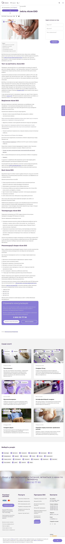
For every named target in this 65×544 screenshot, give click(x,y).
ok (57, 540)
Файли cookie (37, 540)
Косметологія (49, 456)
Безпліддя (6, 453)
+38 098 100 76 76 (54, 506)
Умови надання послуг (7, 527)
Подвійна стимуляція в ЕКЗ (24, 506)
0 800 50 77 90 (20, 317)
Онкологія (27, 459)
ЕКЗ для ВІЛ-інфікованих (39, 508)
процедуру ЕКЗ (20, 90)
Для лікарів (43, 453)
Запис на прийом (29, 321)
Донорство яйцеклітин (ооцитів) (39, 504)
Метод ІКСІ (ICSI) (38, 501)
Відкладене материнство (24, 501)
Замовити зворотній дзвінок (11, 321)
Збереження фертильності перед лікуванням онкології (40, 512)
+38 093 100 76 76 (54, 508)
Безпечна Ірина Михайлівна (11, 331)
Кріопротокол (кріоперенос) (37, 516)
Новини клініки (7, 459)
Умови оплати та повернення (8, 529)
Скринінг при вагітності (23, 513)
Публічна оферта (6, 525)
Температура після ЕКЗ (8, 49)
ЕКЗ (15, 21)
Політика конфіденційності (8, 524)
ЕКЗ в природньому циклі (24, 504)
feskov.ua (13, 539)
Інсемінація (25, 456)
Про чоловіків (7, 462)
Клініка (40, 456)
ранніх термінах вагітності (15, 165)
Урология (23, 462)
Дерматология (34, 453)
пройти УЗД (9, 95)
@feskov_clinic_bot (54, 514)
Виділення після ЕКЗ (7, 46)
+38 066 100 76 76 (54, 507)
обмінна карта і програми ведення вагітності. (26, 283)
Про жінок (7, 353)
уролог (15, 462)
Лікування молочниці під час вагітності (24, 510)
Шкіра (31, 462)
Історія (33, 456)
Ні (10, 13)
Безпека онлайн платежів (7, 522)
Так (10, 10)
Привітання (45, 459)
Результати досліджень (37, 522)
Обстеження (24, 351)
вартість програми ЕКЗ (11, 285)
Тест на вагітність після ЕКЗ (8, 44)
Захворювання (17, 410)
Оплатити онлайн (8, 505)
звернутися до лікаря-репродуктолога (13, 57)
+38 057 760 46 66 (54, 509)
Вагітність (7, 21)
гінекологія (23, 453)
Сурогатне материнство (23, 498)
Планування (56, 351)
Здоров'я (16, 351)
